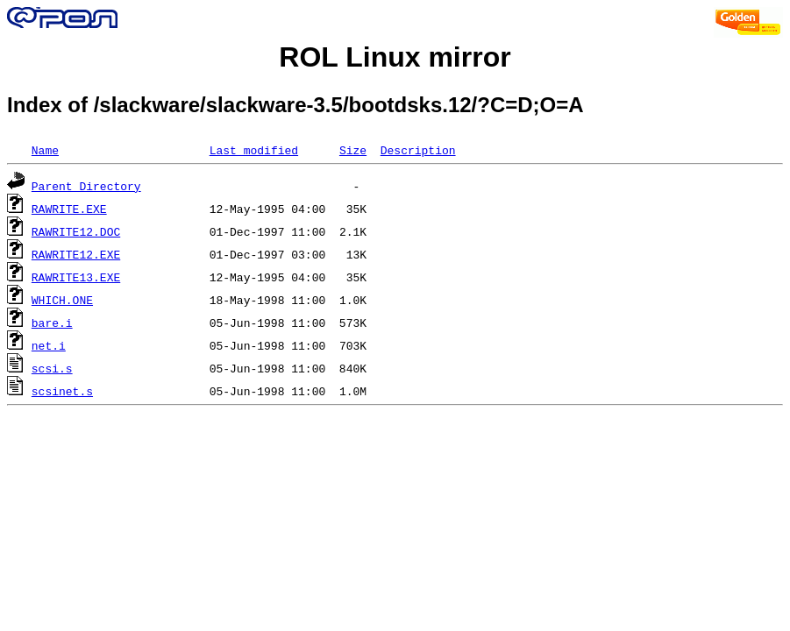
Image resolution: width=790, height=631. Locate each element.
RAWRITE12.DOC (76, 231)
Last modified (254, 150)
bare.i (52, 322)
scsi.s (52, 368)
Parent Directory (86, 186)
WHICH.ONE (62, 300)
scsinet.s (62, 391)
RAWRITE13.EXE (76, 277)
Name (45, 150)
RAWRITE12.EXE (76, 254)
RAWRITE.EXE (69, 208)
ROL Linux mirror (394, 57)
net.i (49, 345)
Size (353, 150)
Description (418, 150)
